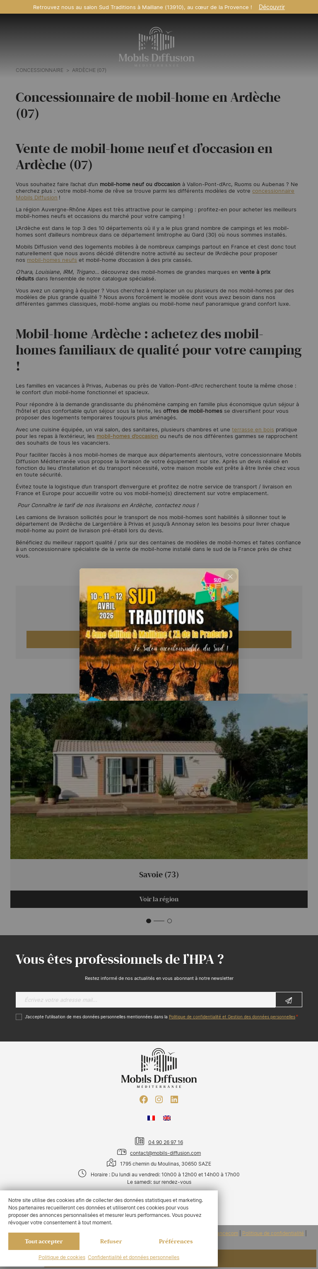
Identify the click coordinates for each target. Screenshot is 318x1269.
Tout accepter (44, 1241)
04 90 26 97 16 (165, 1142)
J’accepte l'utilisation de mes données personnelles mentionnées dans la (160, 1017)
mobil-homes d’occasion (127, 436)
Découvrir (272, 6)
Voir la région (159, 899)
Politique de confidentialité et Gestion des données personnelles (232, 1017)
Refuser (111, 1241)
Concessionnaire (39, 70)
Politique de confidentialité (273, 1233)
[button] (148, 921)
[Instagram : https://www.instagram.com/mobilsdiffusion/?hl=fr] (159, 1099)
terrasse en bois (253, 429)
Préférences (176, 1241)
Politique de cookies (62, 1257)
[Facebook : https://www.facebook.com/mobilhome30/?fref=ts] (144, 1099)
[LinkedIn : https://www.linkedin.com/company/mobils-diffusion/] (174, 1099)
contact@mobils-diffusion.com (165, 1153)
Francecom (225, 1233)
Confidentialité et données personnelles (133, 1257)
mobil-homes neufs (52, 259)
